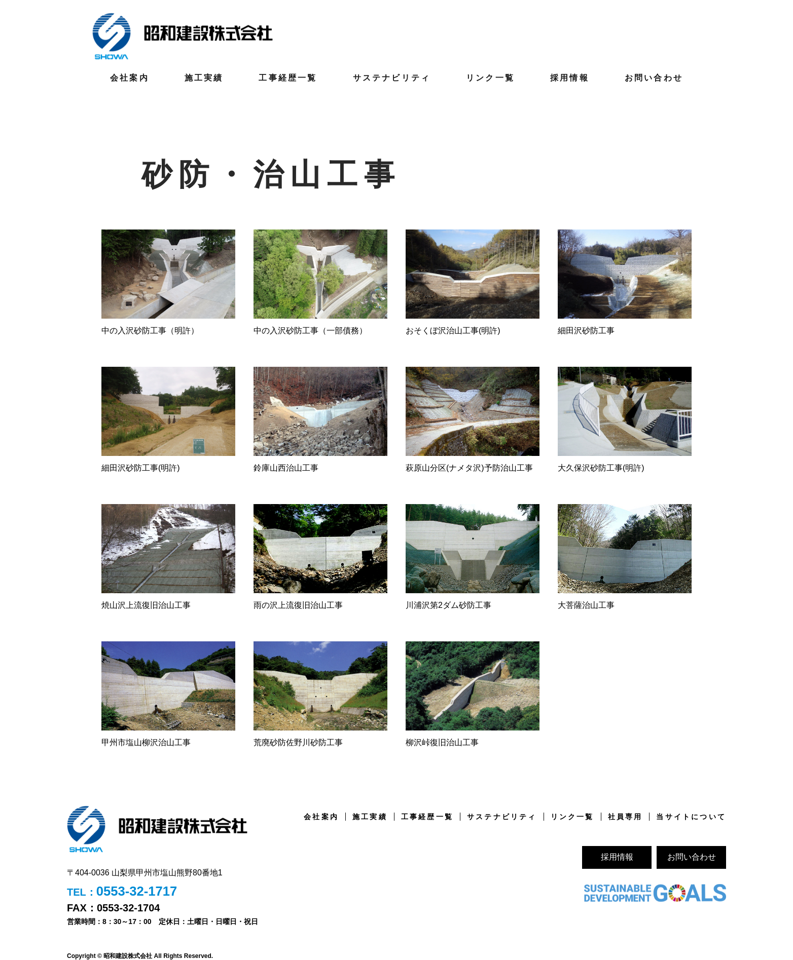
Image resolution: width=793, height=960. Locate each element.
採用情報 (569, 77)
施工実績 (204, 77)
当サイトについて (691, 816)
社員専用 (625, 816)
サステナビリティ (392, 77)
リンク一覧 (490, 77)
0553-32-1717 (137, 891)
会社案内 (129, 77)
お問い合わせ (654, 77)
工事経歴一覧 (288, 77)
